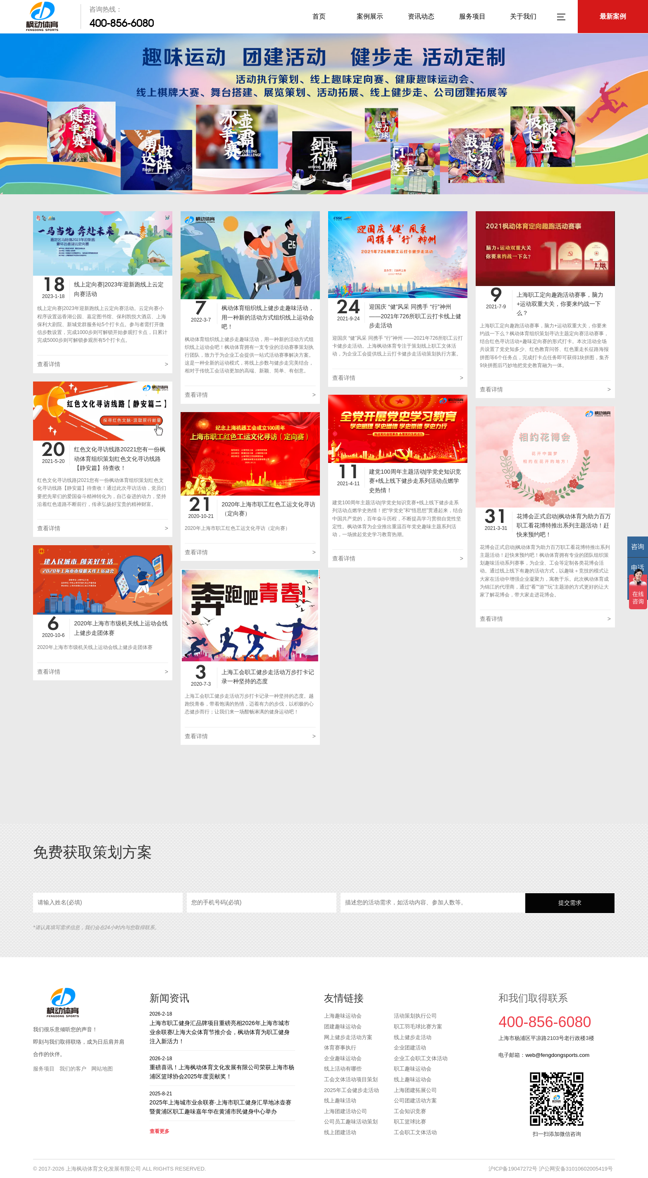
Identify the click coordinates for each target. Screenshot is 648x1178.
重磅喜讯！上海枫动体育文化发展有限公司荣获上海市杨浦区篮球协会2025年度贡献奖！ (222, 1067)
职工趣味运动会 (412, 1069)
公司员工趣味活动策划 (351, 1121)
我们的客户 (73, 1069)
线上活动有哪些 (343, 1069)
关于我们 (523, 16)
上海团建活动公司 (345, 1111)
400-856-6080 (121, 23)
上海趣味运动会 (343, 1016)
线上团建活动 (340, 1132)
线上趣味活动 (340, 1100)
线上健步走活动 (412, 1037)
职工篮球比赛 (410, 1121)
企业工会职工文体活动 (421, 1058)
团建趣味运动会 (343, 1026)
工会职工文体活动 (415, 1132)
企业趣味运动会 (343, 1058)
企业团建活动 (410, 1047)
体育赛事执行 (340, 1047)
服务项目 (472, 16)
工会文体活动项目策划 (351, 1079)
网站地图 (102, 1069)
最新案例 (613, 16)
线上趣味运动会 (412, 1079)
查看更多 (159, 1131)
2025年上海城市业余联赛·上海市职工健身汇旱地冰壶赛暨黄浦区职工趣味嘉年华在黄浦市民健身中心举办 (222, 1102)
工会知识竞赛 (410, 1111)
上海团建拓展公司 (415, 1090)
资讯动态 (421, 16)
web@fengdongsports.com (557, 1055)
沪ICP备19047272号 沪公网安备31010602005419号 (550, 1169)
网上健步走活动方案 (348, 1037)
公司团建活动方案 (415, 1100)
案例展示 (370, 16)
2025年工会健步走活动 (351, 1090)
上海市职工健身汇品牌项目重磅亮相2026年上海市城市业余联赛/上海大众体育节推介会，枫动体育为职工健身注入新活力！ (222, 1027)
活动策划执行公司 (415, 1016)
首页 (319, 16)
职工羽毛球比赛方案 (418, 1026)
